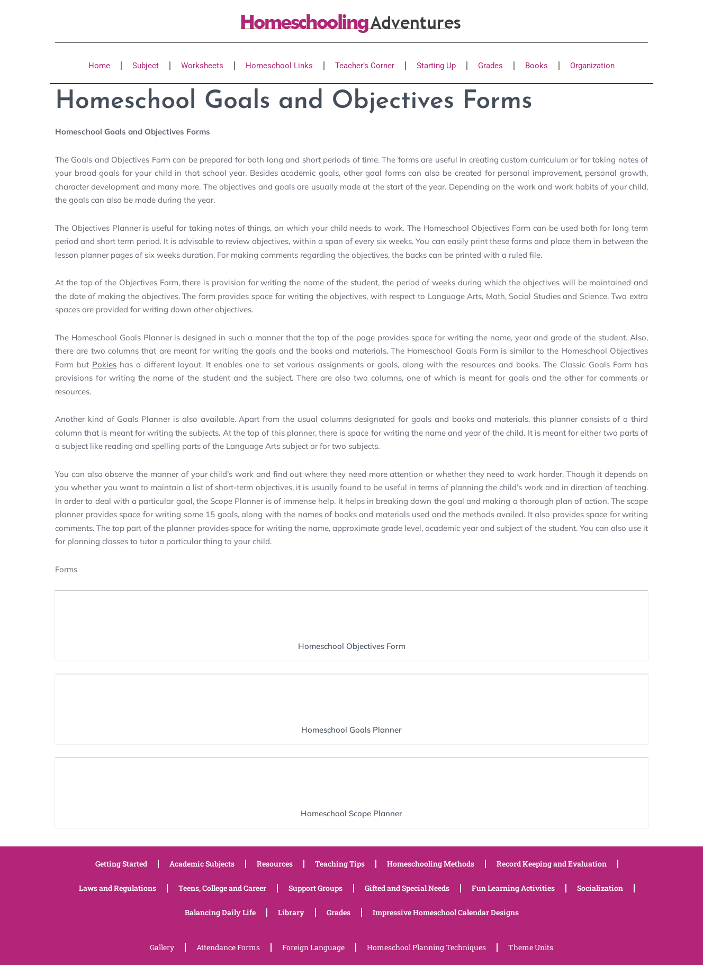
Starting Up (436, 65)
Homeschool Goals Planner (351, 730)
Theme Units (530, 947)
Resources (275, 864)
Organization (592, 65)
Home (99, 65)
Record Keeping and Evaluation (552, 864)
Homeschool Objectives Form (351, 646)
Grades (490, 65)
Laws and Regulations (117, 888)
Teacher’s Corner (364, 65)
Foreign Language (313, 947)
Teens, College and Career (222, 888)
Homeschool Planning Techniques (426, 947)
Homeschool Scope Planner (351, 813)
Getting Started (121, 864)
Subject (145, 65)
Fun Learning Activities (513, 888)
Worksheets (202, 65)
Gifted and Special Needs (407, 888)
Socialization (600, 888)
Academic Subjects (202, 864)
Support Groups (316, 888)
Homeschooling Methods (430, 864)
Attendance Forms (228, 947)
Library (291, 912)
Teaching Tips (340, 864)
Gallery (162, 947)
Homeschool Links (279, 65)
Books (536, 65)
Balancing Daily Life (220, 912)
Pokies (104, 364)
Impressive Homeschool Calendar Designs (446, 912)
